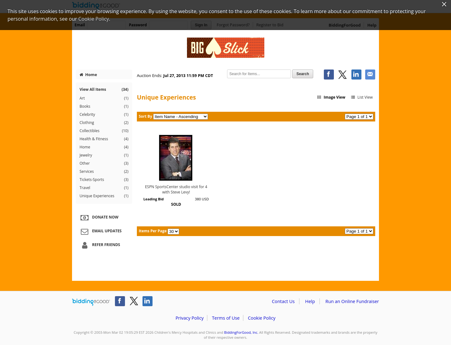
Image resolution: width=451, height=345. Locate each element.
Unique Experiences (104, 196)
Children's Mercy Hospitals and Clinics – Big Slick (225, 47)
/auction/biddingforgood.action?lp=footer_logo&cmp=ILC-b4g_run (91, 302)
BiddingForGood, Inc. (241, 332)
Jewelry (104, 155)
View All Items (104, 89)
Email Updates (100, 231)
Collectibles (104, 131)
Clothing (104, 123)
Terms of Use (226, 318)
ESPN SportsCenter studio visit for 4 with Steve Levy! (176, 189)
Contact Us (283, 301)
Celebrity (104, 114)
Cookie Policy (261, 318)
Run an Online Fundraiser (352, 301)
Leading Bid (153, 199)
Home (88, 74)
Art (104, 98)
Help (310, 301)
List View (361, 97)
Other (104, 163)
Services (104, 171)
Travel (104, 188)
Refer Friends (99, 245)
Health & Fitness (104, 139)
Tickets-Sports (104, 180)
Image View (331, 97)
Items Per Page (153, 231)
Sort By (145, 116)
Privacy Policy (189, 318)
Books (104, 106)
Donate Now (98, 217)
